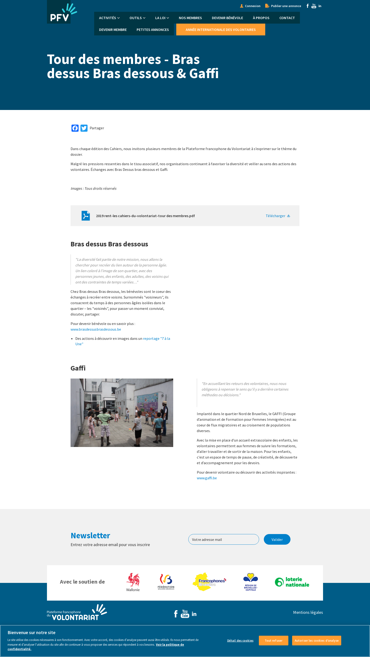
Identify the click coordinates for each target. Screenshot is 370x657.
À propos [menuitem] (261, 17)
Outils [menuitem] (136, 17)
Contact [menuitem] (287, 17)
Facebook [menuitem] (308, 6)
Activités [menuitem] (107, 17)
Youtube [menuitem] (314, 6)
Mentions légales (308, 612)
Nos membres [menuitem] (190, 17)
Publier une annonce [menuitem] (286, 6)
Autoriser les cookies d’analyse (317, 640)
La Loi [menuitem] (160, 17)
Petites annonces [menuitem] (153, 29)
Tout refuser (274, 640)
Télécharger (275, 215)
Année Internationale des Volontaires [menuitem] (221, 29)
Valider (277, 539)
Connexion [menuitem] (253, 6)
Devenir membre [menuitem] (113, 29)
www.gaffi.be (207, 478)
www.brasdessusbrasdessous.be (96, 329)
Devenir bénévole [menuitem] (227, 17)
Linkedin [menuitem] (320, 6)
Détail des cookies (240, 640)
